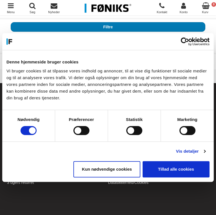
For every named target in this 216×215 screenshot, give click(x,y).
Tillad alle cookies (176, 169)
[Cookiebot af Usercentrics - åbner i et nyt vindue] (185, 41)
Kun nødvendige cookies (107, 169)
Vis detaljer (187, 151)
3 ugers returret (20, 182)
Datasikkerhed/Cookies (128, 182)
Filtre (108, 27)
